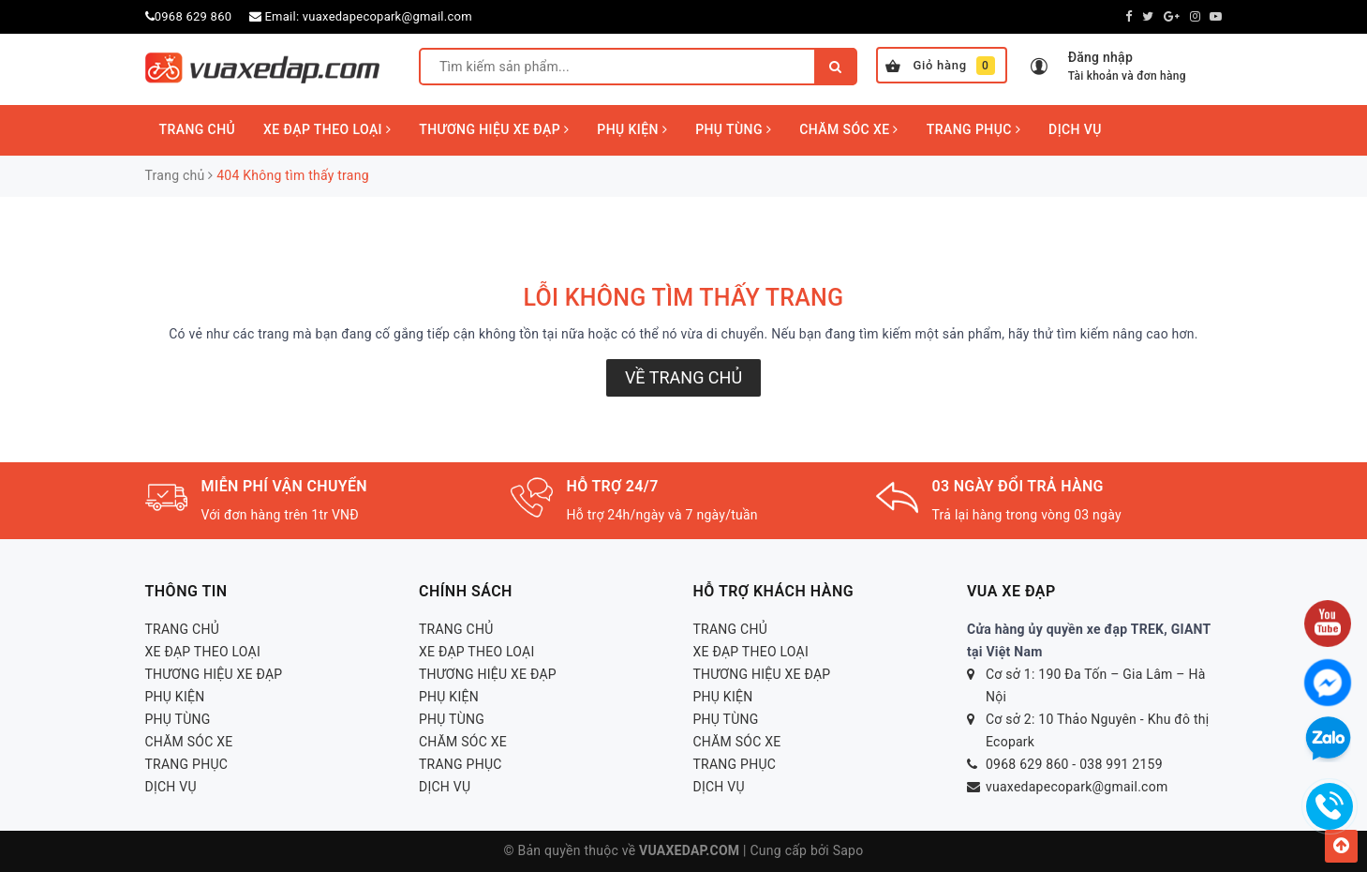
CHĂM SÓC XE (849, 129)
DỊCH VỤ (1075, 129)
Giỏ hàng (940, 65)
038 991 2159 (1121, 764)
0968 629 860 (193, 16)
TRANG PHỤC (973, 129)
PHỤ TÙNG (733, 129)
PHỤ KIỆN (632, 129)
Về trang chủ (683, 377)
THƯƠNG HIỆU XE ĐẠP (494, 129)
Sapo (848, 850)
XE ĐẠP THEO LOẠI (327, 129)
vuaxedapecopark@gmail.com (387, 16)
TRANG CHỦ (197, 129)
